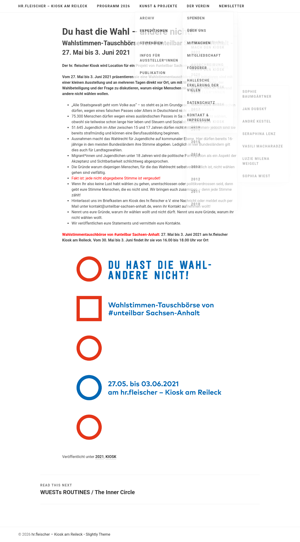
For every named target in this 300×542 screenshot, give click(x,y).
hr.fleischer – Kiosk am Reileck (53, 6)
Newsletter (232, 6)
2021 (99, 456)
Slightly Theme (98, 534)
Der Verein (198, 6)
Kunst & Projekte (158, 6)
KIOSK (110, 456)
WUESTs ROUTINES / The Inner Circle (87, 492)
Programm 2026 (113, 6)
